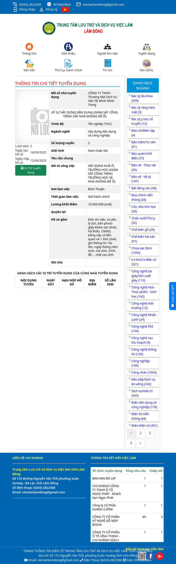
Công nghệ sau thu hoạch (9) (142, 340)
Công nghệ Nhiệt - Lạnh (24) (144, 317)
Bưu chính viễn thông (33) (142, 197)
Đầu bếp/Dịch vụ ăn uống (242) (143, 381)
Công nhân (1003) (144, 372)
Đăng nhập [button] (23, 9)
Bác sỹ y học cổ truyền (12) (142, 121)
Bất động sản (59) (143, 188)
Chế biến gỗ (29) (143, 230)
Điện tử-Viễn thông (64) (140, 416)
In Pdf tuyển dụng (31, 170)
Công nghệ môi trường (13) (142, 305)
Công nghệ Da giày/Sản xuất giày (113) (141, 275)
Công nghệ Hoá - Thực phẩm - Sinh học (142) (143, 291)
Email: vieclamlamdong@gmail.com (53, 560)
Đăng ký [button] (48, 9)
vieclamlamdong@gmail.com (103, 4)
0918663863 (62, 4)
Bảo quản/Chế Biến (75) (141, 155)
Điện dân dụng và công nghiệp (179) (144, 404)
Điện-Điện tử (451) (144, 425)
